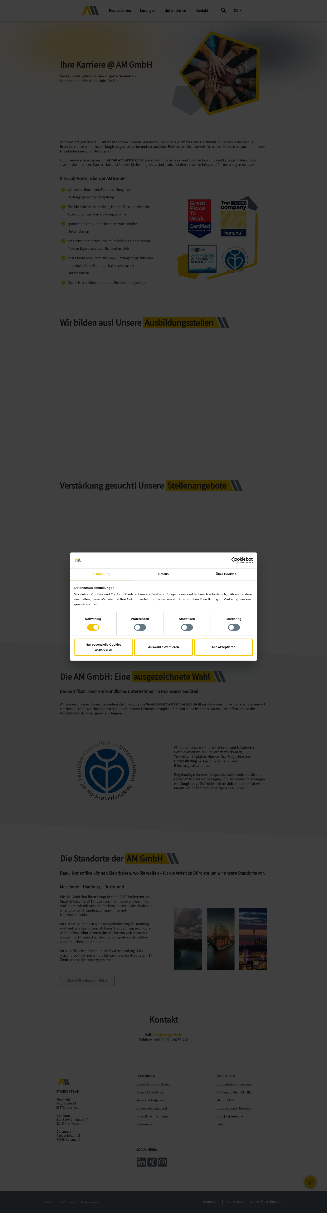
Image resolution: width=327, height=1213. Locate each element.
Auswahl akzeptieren (163, 647)
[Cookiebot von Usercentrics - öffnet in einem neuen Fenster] (234, 560)
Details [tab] (163, 574)
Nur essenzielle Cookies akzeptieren (104, 647)
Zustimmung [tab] (101, 574)
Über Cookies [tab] (226, 574)
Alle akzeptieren (223, 647)
